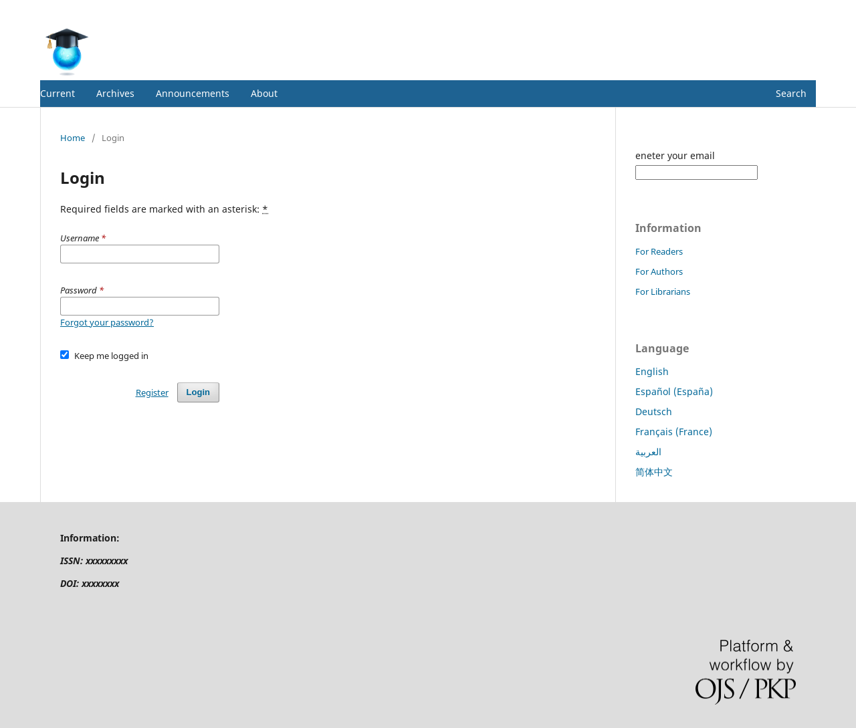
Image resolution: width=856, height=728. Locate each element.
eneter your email (675, 155)
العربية (648, 451)
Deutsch (653, 411)
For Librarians (662, 291)
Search (791, 93)
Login (804, 10)
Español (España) (674, 391)
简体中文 (654, 471)
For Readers (659, 251)
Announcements (192, 93)
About (264, 93)
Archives (115, 93)
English (652, 371)
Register (761, 10)
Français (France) (673, 431)
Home (72, 138)
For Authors (659, 271)
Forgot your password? (107, 322)
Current (57, 93)
